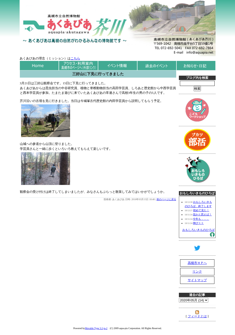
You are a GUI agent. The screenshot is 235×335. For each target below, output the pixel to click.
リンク (197, 271)
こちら (75, 58)
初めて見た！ (201, 210)
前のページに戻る (166, 199)
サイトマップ (197, 280)
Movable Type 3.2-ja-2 (96, 328)
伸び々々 (198, 223)
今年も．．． (201, 218)
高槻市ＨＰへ (197, 263)
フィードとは (197, 316)
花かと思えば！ (202, 214)
